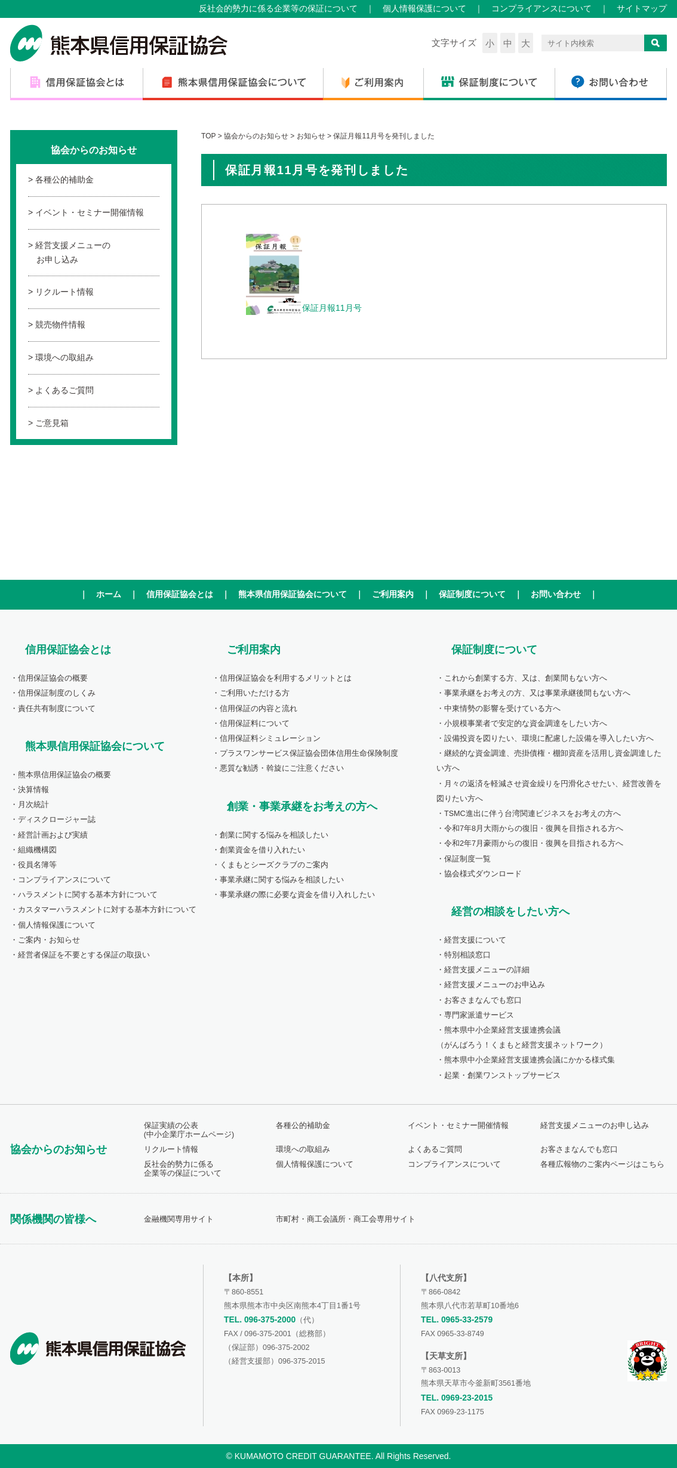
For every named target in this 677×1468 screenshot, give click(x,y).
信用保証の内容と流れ (258, 708)
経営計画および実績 (53, 835)
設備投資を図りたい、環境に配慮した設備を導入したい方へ (549, 738)
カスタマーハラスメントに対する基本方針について (107, 909)
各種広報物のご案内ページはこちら (602, 1164)
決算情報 (33, 790)
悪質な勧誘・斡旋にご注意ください (282, 768)
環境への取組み (64, 357)
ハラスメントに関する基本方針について (88, 895)
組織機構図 (37, 850)
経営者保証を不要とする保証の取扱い (84, 955)
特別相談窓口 (467, 955)
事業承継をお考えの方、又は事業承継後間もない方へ (537, 693)
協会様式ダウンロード (483, 874)
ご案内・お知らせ (49, 940)
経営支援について (475, 940)
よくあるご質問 (64, 390)
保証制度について (472, 594)
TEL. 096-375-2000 (260, 1319)
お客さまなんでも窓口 (483, 1000)
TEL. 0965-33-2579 (457, 1319)
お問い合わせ (556, 594)
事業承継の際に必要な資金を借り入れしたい (297, 895)
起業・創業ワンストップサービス (502, 1075)
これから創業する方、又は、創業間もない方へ (525, 678)
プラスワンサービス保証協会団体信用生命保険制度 (309, 753)
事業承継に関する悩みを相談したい (282, 880)
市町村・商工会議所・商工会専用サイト (346, 1219)
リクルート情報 (64, 291)
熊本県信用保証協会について (292, 594)
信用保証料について (255, 723)
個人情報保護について (424, 8)
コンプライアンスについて (541, 8)
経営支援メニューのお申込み (494, 985)
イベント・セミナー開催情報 (89, 212)
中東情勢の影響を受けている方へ (502, 708)
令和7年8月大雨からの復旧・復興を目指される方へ (533, 828)
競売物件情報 (60, 324)
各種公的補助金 (64, 179)
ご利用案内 (393, 594)
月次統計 (33, 805)
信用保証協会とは (179, 594)
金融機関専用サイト (179, 1219)
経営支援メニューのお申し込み (72, 252)
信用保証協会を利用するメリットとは (286, 678)
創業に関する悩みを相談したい (274, 835)
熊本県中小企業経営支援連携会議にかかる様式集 (529, 1060)
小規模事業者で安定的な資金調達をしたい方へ (525, 723)
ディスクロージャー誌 (57, 819)
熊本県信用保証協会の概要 (64, 775)
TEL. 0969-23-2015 (457, 1397)
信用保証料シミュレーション (270, 738)
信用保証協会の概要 (53, 678)
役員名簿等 (37, 865)
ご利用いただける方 (255, 693)
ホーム (108, 594)
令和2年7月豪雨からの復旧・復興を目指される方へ (533, 843)
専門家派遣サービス (479, 1015)
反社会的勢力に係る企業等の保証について (278, 8)
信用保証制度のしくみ (57, 693)
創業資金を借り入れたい (262, 850)
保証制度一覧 (467, 859)
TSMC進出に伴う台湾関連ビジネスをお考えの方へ (532, 813)
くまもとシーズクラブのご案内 (274, 865)
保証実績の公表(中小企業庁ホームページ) (189, 1130)
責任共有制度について (57, 708)
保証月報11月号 (304, 308)
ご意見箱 (52, 423)
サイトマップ (642, 8)
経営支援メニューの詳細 (487, 970)
